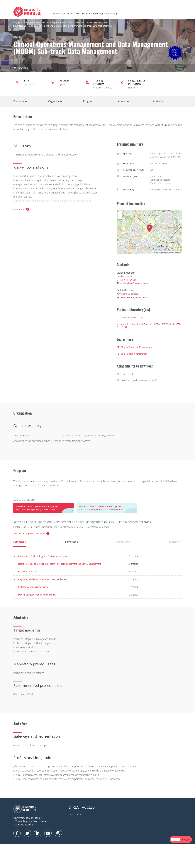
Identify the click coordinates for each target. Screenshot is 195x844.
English (175, 839)
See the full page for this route (29, 533)
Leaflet (154, 252)
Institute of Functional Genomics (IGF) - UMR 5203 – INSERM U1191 (149, 326)
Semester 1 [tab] (19, 541)
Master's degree (50, 22)
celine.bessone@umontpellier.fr (134, 297)
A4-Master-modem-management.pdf (136, 380)
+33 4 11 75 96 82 (128, 279)
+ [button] (120, 213)
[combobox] (175, 839)
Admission (124, 101)
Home (16, 22)
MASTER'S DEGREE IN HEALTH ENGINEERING (84, 22)
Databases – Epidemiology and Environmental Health (43, 556)
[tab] (43, 508)
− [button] (120, 217)
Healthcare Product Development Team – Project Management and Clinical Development (59, 564)
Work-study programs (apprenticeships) (96, 13)
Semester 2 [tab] (71, 541)
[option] (185, 839)
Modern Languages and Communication (37, 595)
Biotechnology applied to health (33, 587)
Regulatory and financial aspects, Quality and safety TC (44, 579)
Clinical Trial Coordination (132, 353)
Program (88, 101)
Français (185, 839)
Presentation (20, 101)
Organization (55, 101)
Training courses (61, 13)
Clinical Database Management (135, 347)
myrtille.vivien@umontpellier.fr (134, 283)
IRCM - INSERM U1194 (130, 317)
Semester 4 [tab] (175, 541)
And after (158, 101)
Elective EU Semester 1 (28, 571)
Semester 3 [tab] (123, 541)
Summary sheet (127, 374)
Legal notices (75, 814)
